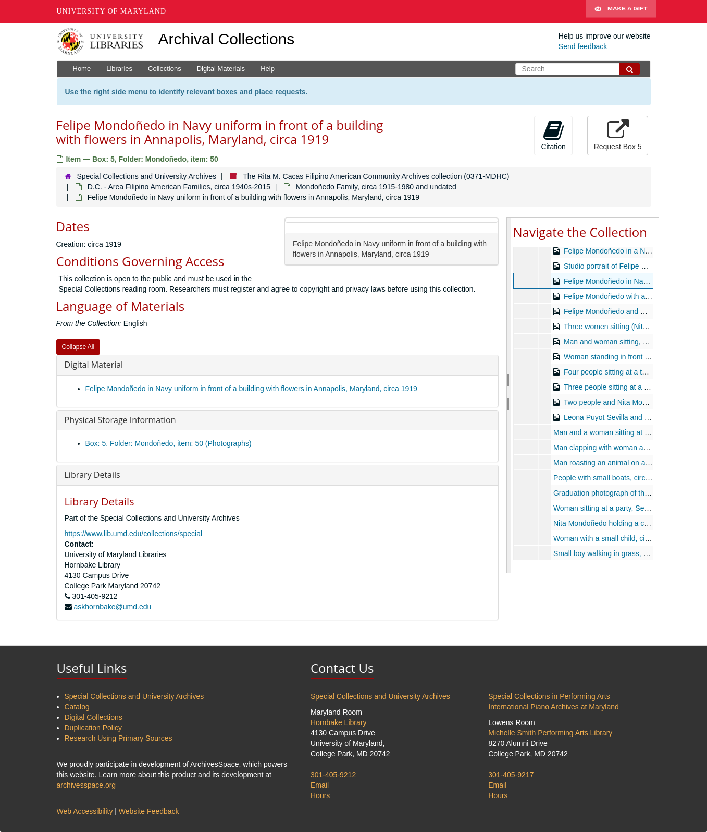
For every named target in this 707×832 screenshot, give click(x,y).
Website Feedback (149, 811)
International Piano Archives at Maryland (553, 707)
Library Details (92, 474)
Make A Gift (621, 11)
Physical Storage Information (120, 420)
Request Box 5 (618, 135)
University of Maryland (112, 11)
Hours (320, 795)
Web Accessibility (85, 811)
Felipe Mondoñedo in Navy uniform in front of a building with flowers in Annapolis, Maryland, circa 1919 (251, 388)
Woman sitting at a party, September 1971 (621, 508)
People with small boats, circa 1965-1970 (619, 478)
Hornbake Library (338, 722)
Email (320, 785)
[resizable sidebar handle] (509, 395)
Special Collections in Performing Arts (549, 696)
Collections (164, 69)
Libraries (119, 69)
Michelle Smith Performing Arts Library (550, 733)
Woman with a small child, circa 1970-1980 (622, 538)
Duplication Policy (93, 728)
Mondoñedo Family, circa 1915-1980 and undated (376, 187)
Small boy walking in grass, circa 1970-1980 (624, 553)
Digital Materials (221, 69)
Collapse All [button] (78, 347)
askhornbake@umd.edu (112, 606)
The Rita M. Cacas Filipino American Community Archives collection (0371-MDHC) (376, 176)
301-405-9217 (511, 774)
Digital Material (94, 364)
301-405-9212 (333, 774)
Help (268, 69)
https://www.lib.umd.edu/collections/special (134, 533)
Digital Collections (93, 717)
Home (82, 69)
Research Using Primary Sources (118, 738)
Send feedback (583, 46)
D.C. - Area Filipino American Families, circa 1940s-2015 (179, 187)
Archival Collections (226, 38)
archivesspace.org (86, 785)
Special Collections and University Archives (146, 176)
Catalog (77, 707)
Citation (553, 135)
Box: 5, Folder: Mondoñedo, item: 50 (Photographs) (168, 443)
